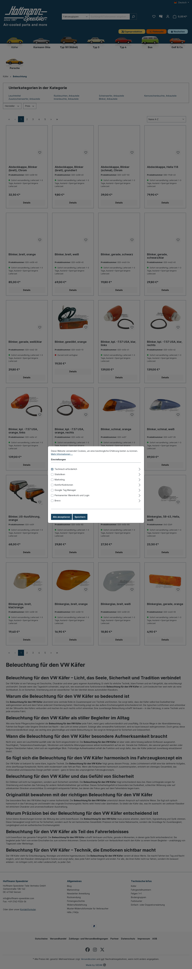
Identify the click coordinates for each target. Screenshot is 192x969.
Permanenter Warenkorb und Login (72, 495)
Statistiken (60, 474)
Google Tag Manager (65, 490)
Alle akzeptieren (61, 516)
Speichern (80, 516)
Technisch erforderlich (66, 469)
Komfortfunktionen (64, 484)
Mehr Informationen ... (62, 454)
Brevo (58, 500)
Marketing (60, 479)
